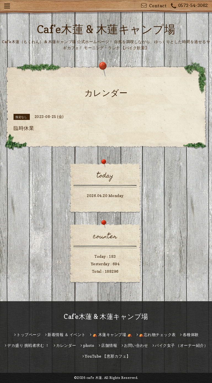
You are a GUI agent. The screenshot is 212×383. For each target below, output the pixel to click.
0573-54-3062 (189, 6)
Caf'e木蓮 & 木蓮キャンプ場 (106, 29)
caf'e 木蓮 (94, 378)
